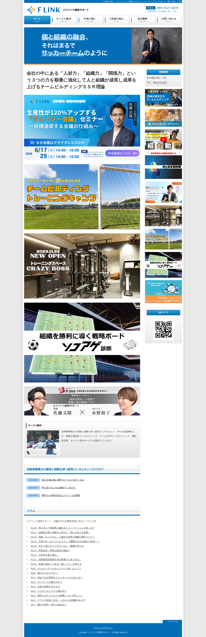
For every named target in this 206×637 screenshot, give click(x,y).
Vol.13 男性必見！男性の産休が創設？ (50, 550)
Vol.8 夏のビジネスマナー (44, 573)
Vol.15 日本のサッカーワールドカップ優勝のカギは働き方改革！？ (65, 541)
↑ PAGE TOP (172, 621)
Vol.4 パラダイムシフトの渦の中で (49, 591)
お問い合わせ (169, 20)
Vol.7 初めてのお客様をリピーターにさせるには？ (57, 577)
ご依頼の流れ (116, 20)
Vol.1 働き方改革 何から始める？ (49, 604)
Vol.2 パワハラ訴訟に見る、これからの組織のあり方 (58, 600)
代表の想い (90, 20)
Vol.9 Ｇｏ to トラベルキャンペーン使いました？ (56, 568)
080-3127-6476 (168, 8)
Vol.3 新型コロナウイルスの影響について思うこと (57, 595)
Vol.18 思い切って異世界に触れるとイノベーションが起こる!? (63, 528)
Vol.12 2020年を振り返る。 (45, 555)
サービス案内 (64, 20)
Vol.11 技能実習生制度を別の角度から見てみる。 (56, 559)
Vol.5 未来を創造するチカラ (45, 586)
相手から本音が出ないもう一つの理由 (61, 495)
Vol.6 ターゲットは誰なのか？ (46, 582)
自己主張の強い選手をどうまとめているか (63, 480)
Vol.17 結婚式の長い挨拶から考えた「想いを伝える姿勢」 (61, 532)
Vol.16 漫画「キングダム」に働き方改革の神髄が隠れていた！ (63, 537)
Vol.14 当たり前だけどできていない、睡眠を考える (57, 546)
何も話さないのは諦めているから (59, 487)
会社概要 (142, 20)
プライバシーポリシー (103, 628)
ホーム (37, 20)
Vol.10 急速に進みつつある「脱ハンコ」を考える (56, 564)
